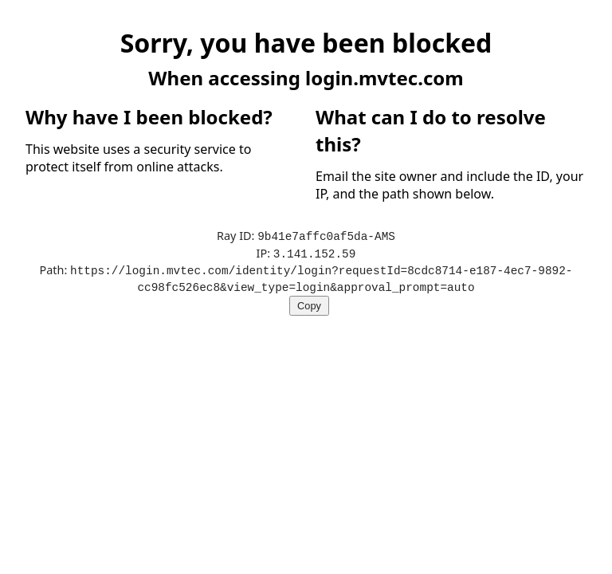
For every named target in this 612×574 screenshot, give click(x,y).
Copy (309, 303)
